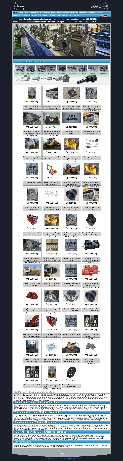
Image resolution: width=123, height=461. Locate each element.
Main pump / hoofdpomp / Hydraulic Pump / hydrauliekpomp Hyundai (71, 159)
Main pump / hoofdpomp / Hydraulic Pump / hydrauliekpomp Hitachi (91, 108)
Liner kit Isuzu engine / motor (32, 182)
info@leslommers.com (68, 458)
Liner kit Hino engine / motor (71, 334)
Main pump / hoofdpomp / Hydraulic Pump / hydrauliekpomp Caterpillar (71, 184)
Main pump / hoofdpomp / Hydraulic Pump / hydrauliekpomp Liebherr (52, 311)
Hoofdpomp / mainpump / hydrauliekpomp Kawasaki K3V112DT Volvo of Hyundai (91, 184)
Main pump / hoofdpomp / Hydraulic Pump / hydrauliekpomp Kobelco (91, 285)
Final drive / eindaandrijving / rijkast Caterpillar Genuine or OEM (32, 159)
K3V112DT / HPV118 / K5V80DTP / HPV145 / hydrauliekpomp (91, 361)
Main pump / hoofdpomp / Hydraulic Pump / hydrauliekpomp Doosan (32, 260)
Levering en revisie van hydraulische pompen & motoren (91, 260)
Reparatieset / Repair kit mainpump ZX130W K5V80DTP (90, 336)
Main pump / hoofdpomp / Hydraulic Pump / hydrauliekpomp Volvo (52, 235)
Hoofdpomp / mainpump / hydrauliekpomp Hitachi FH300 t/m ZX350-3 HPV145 (52, 387)
